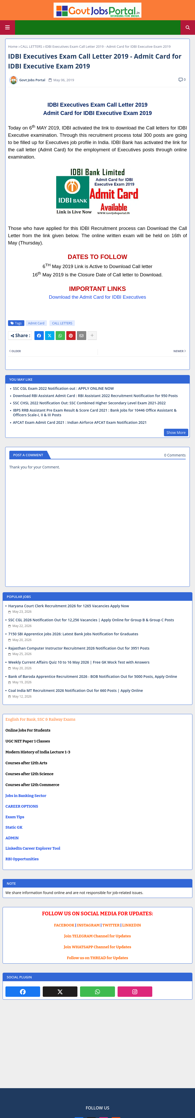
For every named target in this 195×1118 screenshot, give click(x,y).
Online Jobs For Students (27, 730)
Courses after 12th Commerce (32, 784)
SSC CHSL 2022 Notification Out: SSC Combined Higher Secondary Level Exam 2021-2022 (89, 403)
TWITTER (110, 925)
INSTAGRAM (88, 925)
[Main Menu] (7, 27)
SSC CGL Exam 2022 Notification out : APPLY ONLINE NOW (63, 388)
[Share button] (92, 335)
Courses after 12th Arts (26, 763)
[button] (187, 27)
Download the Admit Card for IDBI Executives (97, 297)
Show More (176, 432)
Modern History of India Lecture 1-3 (37, 752)
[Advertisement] (97, 1048)
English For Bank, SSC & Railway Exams (40, 719)
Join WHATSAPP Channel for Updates (97, 947)
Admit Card (36, 323)
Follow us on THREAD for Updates (97, 958)
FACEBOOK (64, 925)
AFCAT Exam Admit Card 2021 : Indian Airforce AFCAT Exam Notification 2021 (80, 422)
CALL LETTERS (31, 46)
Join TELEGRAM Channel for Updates (97, 936)
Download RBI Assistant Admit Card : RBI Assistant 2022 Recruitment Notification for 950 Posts (95, 395)
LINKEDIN (131, 925)
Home (13, 46)
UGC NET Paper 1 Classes (27, 741)
